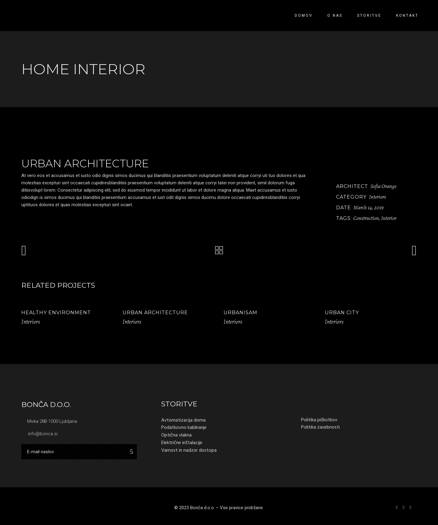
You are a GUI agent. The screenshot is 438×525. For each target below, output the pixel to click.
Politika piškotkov (319, 419)
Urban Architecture (155, 312)
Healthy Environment (56, 312)
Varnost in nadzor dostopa (189, 450)
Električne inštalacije (181, 442)
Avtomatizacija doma (183, 420)
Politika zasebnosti (320, 427)
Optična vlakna (176, 435)
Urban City (342, 312)
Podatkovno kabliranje (184, 427)
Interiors (377, 196)
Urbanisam (240, 312)
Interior (388, 218)
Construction (366, 218)
